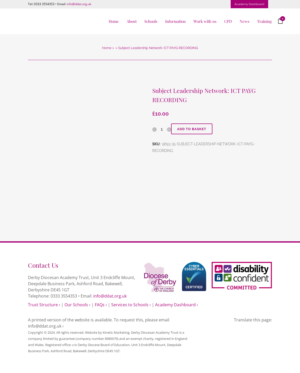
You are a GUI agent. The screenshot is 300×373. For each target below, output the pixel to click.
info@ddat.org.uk (79, 4)
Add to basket (192, 129)
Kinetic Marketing (116, 332)
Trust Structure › (44, 305)
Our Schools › (77, 305)
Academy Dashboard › (176, 305)
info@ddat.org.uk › (46, 326)
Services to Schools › (131, 305)
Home (106, 48)
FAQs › (101, 305)
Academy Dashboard (249, 4)
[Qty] (162, 129)
